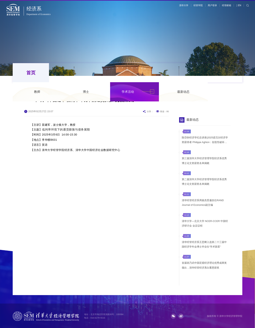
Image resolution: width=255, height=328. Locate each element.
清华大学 (183, 5)
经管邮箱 (226, 5)
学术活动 (162, 72)
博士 (120, 72)
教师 (72, 72)
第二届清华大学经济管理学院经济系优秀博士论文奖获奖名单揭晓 (204, 181)
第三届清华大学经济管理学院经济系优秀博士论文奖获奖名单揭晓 (204, 160)
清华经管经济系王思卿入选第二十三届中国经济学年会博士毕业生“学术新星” (204, 244)
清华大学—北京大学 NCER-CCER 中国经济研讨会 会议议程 (205, 223)
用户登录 (212, 5)
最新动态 (218, 72)
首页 (30, 72)
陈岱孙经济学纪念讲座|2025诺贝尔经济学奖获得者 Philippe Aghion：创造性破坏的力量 (205, 140)
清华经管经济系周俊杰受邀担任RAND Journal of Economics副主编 (203, 202)
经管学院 (198, 5)
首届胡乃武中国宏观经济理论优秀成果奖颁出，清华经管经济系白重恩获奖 (204, 264)
